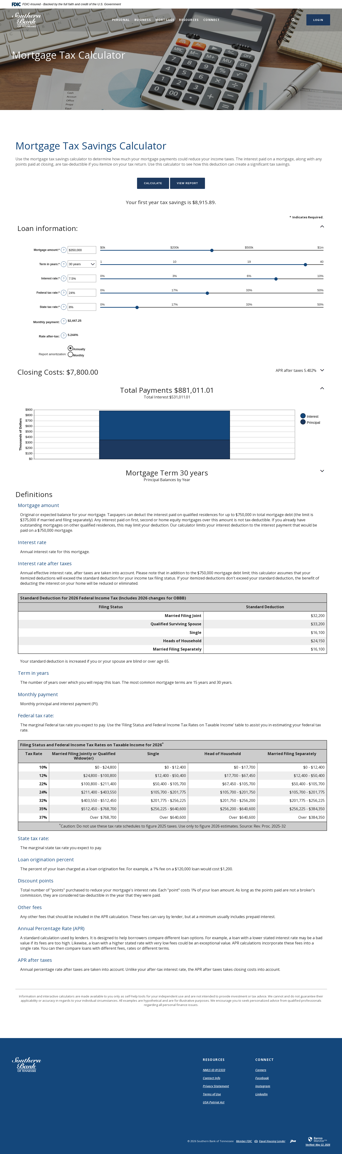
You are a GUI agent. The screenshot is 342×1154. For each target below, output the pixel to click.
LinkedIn (261, 1094)
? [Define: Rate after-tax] (63, 335)
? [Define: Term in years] (63, 264)
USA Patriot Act (213, 1102)
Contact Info (211, 1078)
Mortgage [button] (165, 20)
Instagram (262, 1086)
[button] (171, 228)
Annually (79, 349)
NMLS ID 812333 (214, 1070)
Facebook (262, 1078)
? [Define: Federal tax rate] (63, 292)
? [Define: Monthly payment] (63, 321)
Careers (260, 1070)
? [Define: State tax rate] (63, 307)
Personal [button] (121, 20)
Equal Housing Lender (272, 1141)
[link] (317, 1141)
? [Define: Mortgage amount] (63, 250)
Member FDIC (244, 1141)
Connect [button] (211, 20)
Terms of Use (212, 1094)
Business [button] (142, 20)
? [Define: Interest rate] (63, 278)
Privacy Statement (216, 1086)
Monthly (78, 355)
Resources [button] (189, 20)
